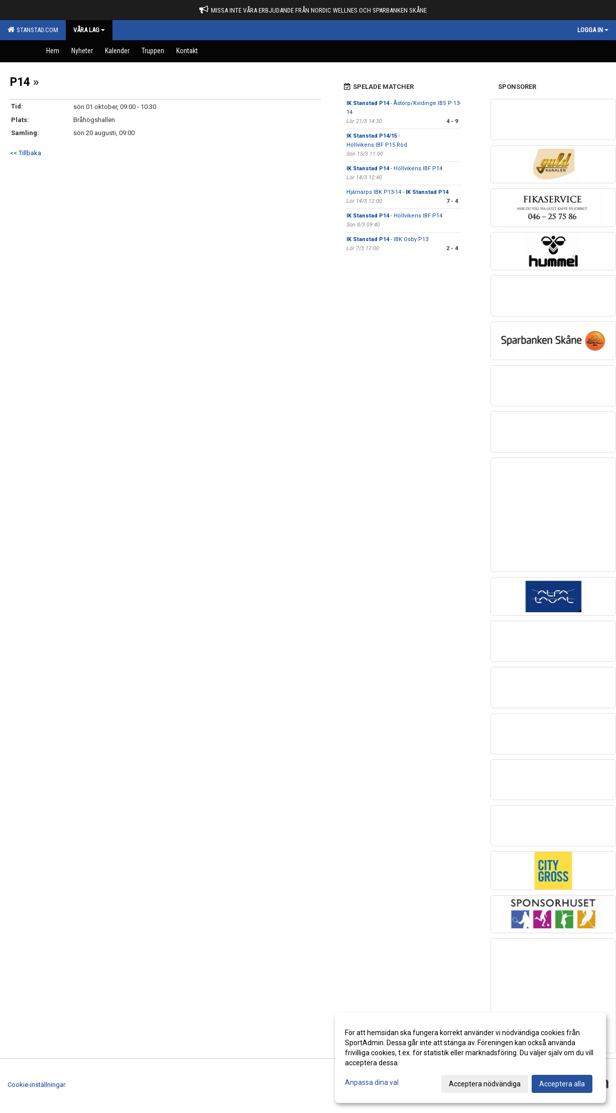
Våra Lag (89, 30)
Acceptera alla (562, 1084)
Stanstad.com (33, 30)
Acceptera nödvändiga (485, 1084)
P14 (20, 82)
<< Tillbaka (25, 153)
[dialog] (470, 1058)
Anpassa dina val (372, 1082)
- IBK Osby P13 (387, 239)
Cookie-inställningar (36, 1084)
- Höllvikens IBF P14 (394, 168)
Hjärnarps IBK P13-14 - (397, 192)
